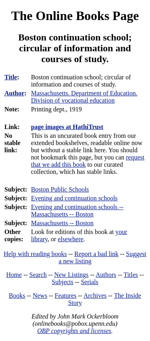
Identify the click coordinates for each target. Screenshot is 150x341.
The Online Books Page (75, 15)
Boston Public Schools (60, 189)
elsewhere (70, 239)
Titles (131, 274)
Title (10, 77)
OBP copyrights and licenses (74, 330)
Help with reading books (35, 253)
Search (38, 274)
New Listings (71, 274)
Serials (89, 281)
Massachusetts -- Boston (62, 223)
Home (14, 274)
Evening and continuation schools (74, 198)
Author (14, 93)
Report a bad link (96, 253)
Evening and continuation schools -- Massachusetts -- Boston (77, 211)
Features (65, 295)
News (40, 295)
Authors (106, 274)
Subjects (62, 281)
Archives (95, 295)
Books (17, 295)
